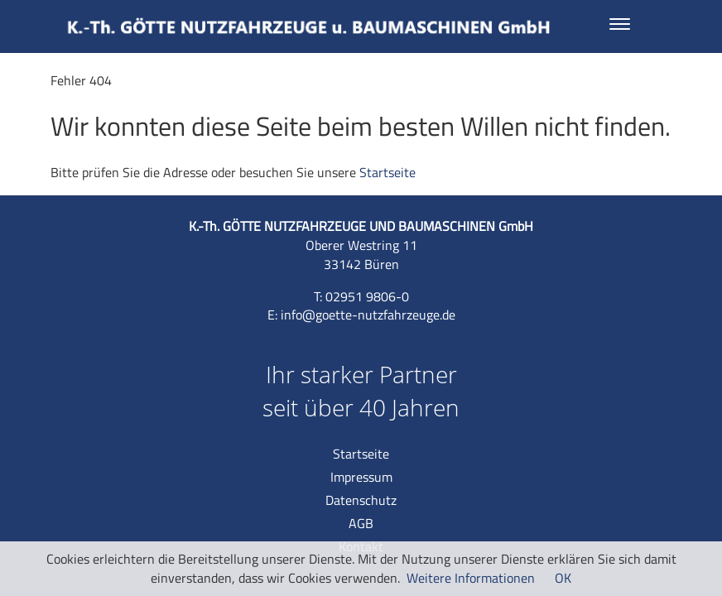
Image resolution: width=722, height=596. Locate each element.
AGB (361, 523)
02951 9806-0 (367, 296)
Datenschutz (361, 500)
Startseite (387, 172)
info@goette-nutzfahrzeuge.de (368, 314)
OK (563, 578)
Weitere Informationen (471, 578)
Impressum (361, 477)
